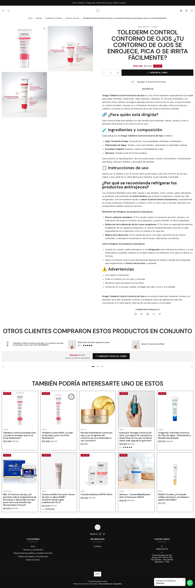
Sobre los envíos (33, 560)
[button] (93, 366)
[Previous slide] (4, 366)
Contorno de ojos (72, 18)
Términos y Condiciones (33, 550)
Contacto (97, 546)
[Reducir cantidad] (104, 73)
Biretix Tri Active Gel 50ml (153, 344)
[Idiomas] (181, 11)
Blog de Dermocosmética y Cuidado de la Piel (33, 553)
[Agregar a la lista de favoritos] (147, 82)
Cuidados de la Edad (53, 18)
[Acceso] (186, 11)
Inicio (31, 18)
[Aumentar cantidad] (118, 73)
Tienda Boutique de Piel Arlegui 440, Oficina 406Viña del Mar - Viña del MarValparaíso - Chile (162, 557)
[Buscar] (8, 11)
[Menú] (3, 11)
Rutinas (39, 18)
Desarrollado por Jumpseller (110, 584)
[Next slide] (191, 366)
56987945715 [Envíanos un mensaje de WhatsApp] (162, 547)
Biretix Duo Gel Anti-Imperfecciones (94, 342)
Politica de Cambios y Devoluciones (33, 556)
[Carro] (191, 11)
